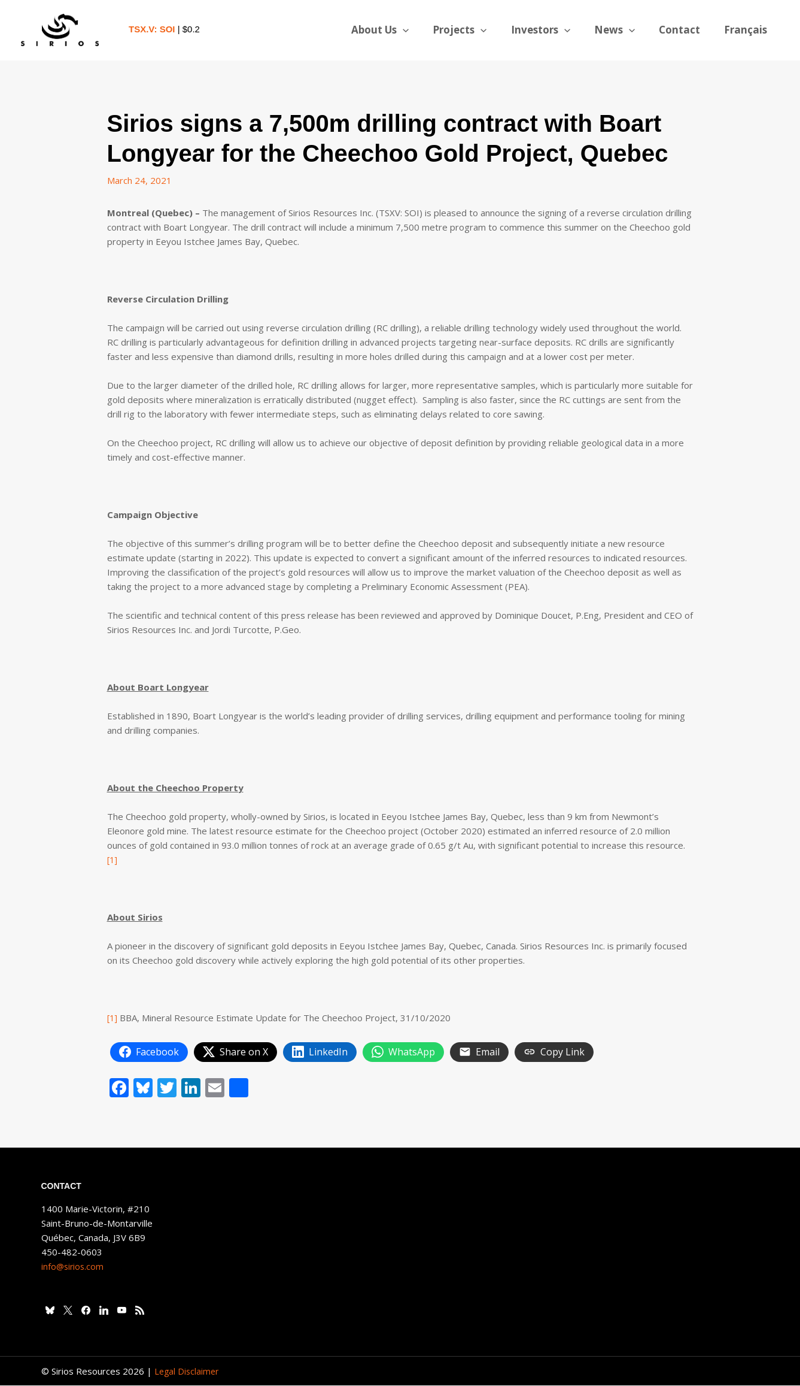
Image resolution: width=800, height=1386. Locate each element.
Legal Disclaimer (187, 1372)
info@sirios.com (73, 1267)
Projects (476, 30)
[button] (422, 30)
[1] (112, 860)
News (623, 30)
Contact (684, 30)
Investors (553, 30)
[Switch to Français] (747, 30)
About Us (399, 30)
